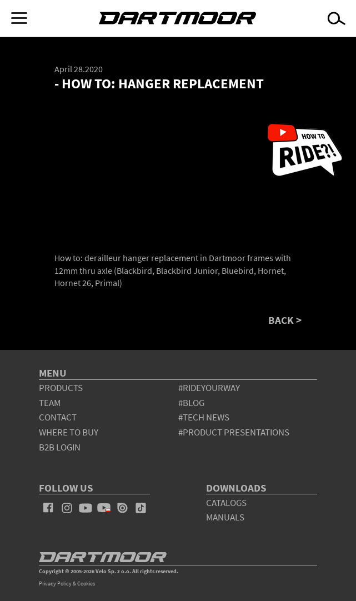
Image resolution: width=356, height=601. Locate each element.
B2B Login (60, 447)
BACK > (285, 320)
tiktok (141, 507)
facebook (48, 507)
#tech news (203, 417)
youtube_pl (103, 507)
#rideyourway (209, 388)
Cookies (86, 583)
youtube (85, 507)
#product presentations (233, 432)
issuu (122, 507)
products (61, 388)
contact (58, 417)
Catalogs (226, 503)
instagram (67, 507)
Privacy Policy (55, 583)
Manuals (225, 517)
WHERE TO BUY (68, 432)
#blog (191, 403)
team (50, 403)
